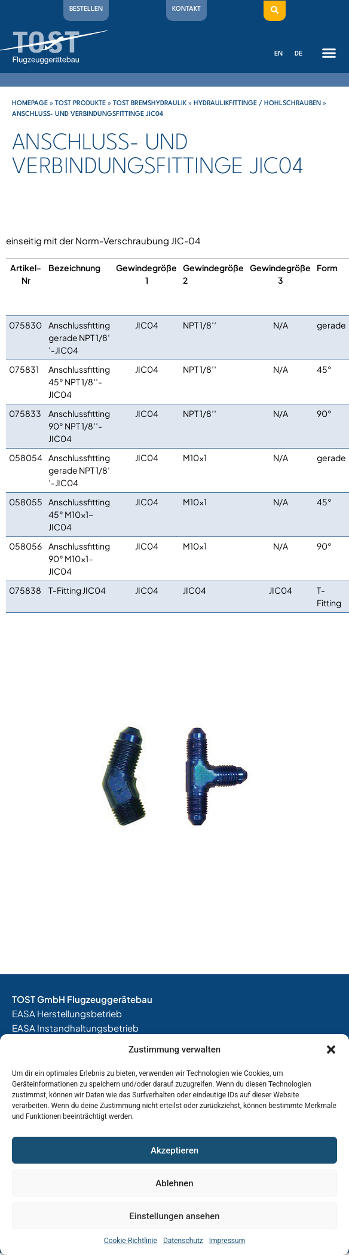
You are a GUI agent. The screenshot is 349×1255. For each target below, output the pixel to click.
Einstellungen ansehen (174, 1216)
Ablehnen (174, 1183)
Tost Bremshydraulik (149, 103)
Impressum (227, 1240)
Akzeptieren (174, 1150)
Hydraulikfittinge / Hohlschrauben (257, 103)
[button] (331, 1049)
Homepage (30, 103)
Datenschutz (183, 1240)
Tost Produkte (80, 103)
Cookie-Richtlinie (130, 1240)
